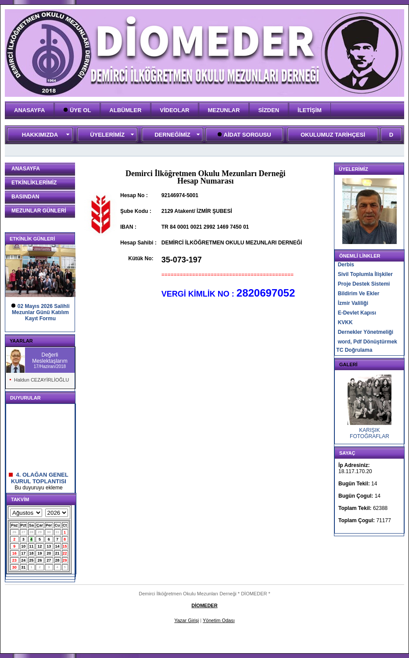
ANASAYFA (29, 110)
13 (49, 546)
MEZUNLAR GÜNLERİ (38, 211)
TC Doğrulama (354, 350)
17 (23, 553)
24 (23, 560)
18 (31, 553)
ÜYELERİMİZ (107, 134)
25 (31, 560)
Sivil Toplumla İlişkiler (365, 274)
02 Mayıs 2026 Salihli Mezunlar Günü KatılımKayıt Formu (41, 312)
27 (23, 532)
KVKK (345, 322)
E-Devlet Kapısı (357, 313)
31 (57, 532)
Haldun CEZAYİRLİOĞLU (41, 379)
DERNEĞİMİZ (172, 134)
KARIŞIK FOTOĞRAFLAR (369, 433)
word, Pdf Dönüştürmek (367, 342)
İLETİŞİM (310, 110)
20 (49, 553)
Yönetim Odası (219, 620)
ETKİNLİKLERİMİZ (34, 183)
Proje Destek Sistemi (364, 284)
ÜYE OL (77, 110)
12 (40, 546)
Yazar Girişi (186, 620)
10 (23, 546)
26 (14, 532)
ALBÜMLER (125, 110)
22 (65, 553)
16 (14, 553)
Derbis (346, 265)
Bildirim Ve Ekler (359, 293)
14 (57, 546)
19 (40, 553)
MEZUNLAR (224, 110)
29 (40, 532)
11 (31, 546)
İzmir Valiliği (353, 303)
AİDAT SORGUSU (244, 134)
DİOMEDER (204, 605)
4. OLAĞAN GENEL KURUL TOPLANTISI (38, 484)
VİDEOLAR (174, 110)
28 (31, 532)
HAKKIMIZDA (40, 134)
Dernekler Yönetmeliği (366, 332)
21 (57, 553)
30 (49, 532)
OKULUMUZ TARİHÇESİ (333, 134)
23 (14, 560)
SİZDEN (268, 110)
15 (65, 546)
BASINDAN (25, 197)
